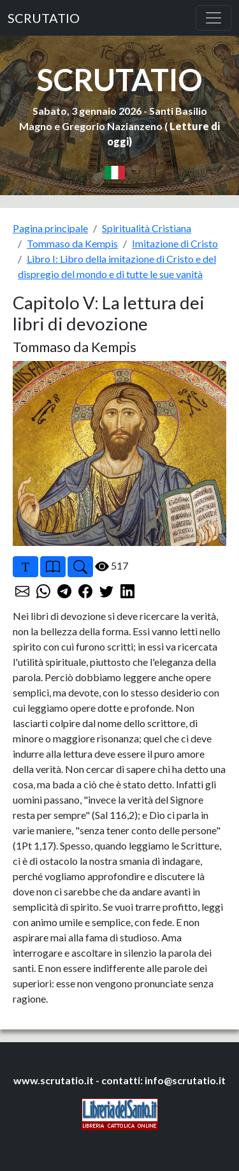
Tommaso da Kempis (72, 243)
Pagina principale (50, 228)
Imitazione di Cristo (175, 243)
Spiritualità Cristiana (146, 228)
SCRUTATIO (44, 18)
